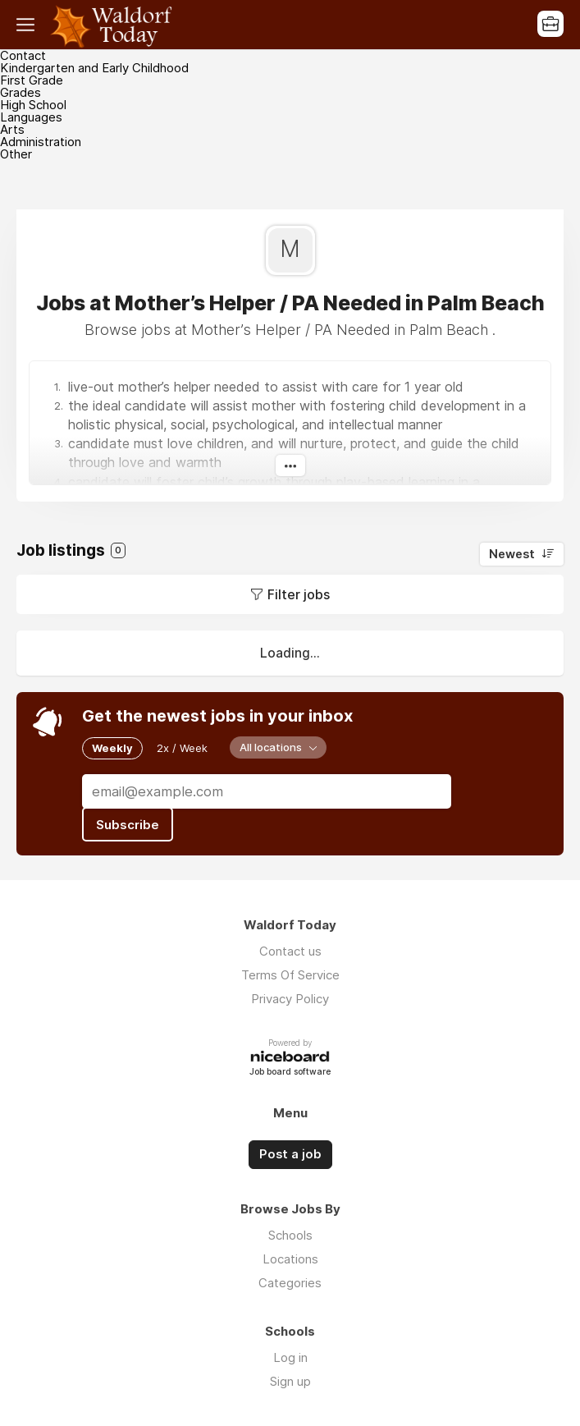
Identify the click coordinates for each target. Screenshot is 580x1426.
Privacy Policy (290, 998)
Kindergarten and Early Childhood (94, 68)
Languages (31, 117)
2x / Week (182, 747)
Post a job (290, 1154)
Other (16, 154)
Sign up (290, 1381)
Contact (23, 55)
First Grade (31, 80)
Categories (290, 1283)
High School (33, 104)
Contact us (290, 951)
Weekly (112, 747)
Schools (290, 1235)
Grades (20, 92)
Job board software (290, 1072)
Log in (290, 1357)
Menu (28, 24)
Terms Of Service (290, 975)
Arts (12, 129)
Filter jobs (298, 594)
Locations (290, 1259)
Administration (40, 141)
